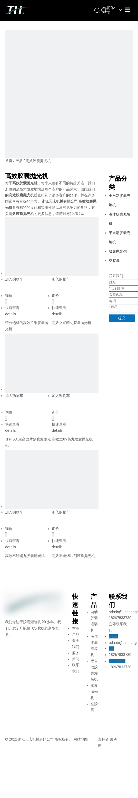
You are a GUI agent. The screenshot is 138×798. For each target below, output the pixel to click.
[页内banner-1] (69, 94)
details (10, 314)
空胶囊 (114, 261)
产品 (75, 634)
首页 (75, 628)
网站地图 (80, 739)
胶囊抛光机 (94, 691)
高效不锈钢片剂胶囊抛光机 (73, 556)
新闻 (75, 659)
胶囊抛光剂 (118, 251)
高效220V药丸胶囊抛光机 (72, 439)
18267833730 (120, 655)
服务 (75, 653)
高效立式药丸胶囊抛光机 (71, 323)
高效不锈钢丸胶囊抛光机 (25, 556)
